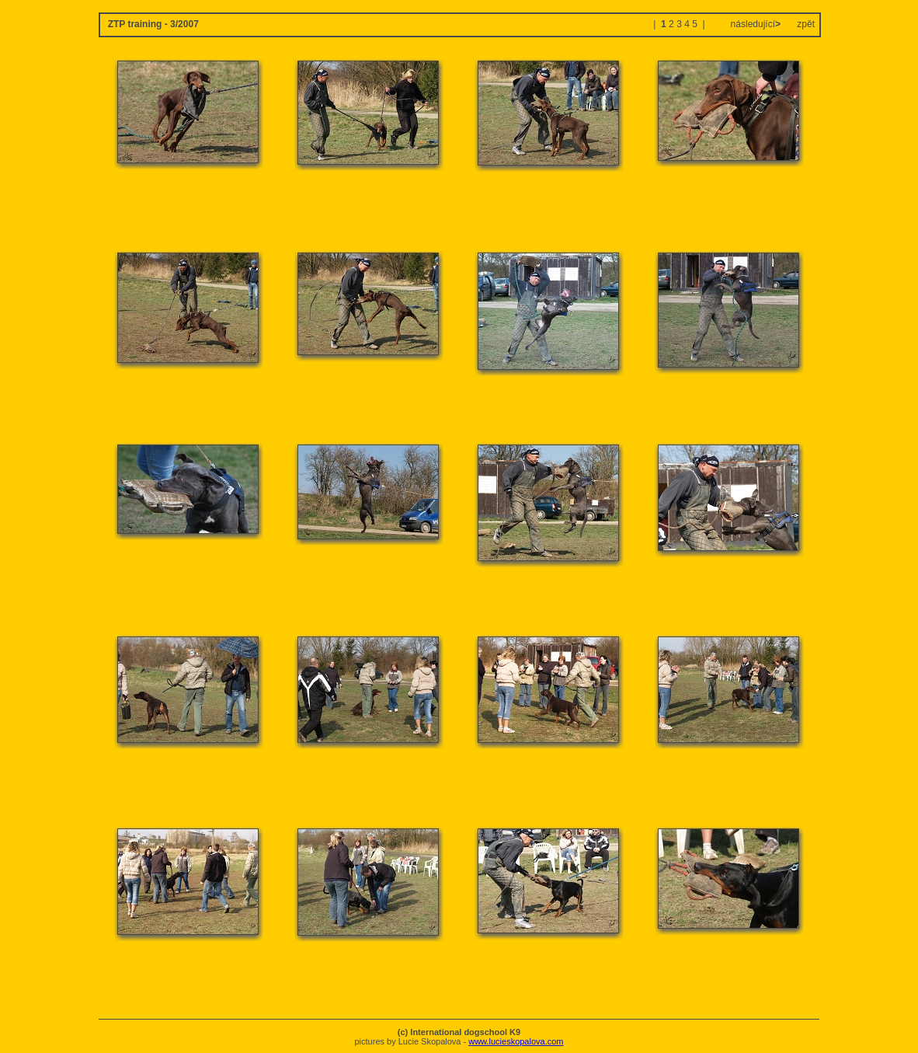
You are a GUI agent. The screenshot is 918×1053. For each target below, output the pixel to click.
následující (754, 24)
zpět (806, 24)
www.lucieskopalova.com (515, 1041)
